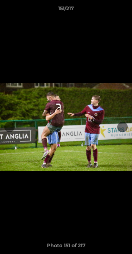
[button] (123, 10)
